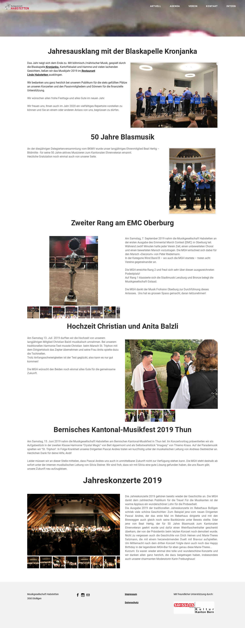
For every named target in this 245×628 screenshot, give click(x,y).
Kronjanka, (52, 67)
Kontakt (210, 7)
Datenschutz (131, 602)
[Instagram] (83, 595)
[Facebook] (77, 595)
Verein (191, 7)
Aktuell (153, 7)
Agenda (173, 7)
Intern (229, 7)
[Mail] (88, 595)
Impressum (131, 594)
